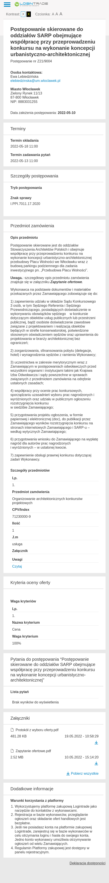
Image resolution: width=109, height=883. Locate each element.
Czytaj (17, 566)
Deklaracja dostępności (88, 863)
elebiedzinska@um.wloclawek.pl (35, 81)
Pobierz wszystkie (82, 773)
